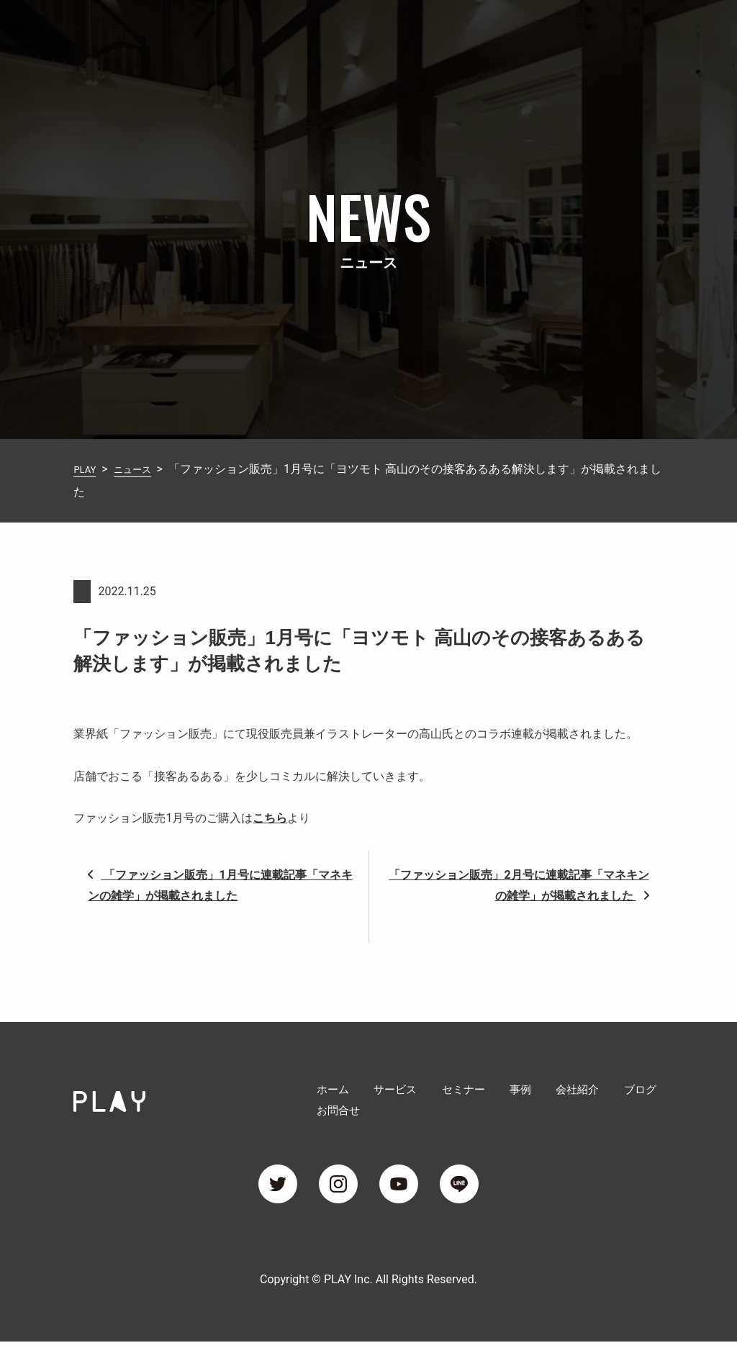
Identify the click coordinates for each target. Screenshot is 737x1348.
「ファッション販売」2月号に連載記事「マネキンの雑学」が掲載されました (518, 885)
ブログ (578, 31)
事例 (460, 31)
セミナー (404, 31)
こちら (270, 818)
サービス (337, 31)
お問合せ (641, 31)
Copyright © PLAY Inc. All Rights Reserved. (368, 1286)
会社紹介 (517, 31)
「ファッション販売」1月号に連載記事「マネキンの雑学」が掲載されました (220, 885)
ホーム (275, 31)
